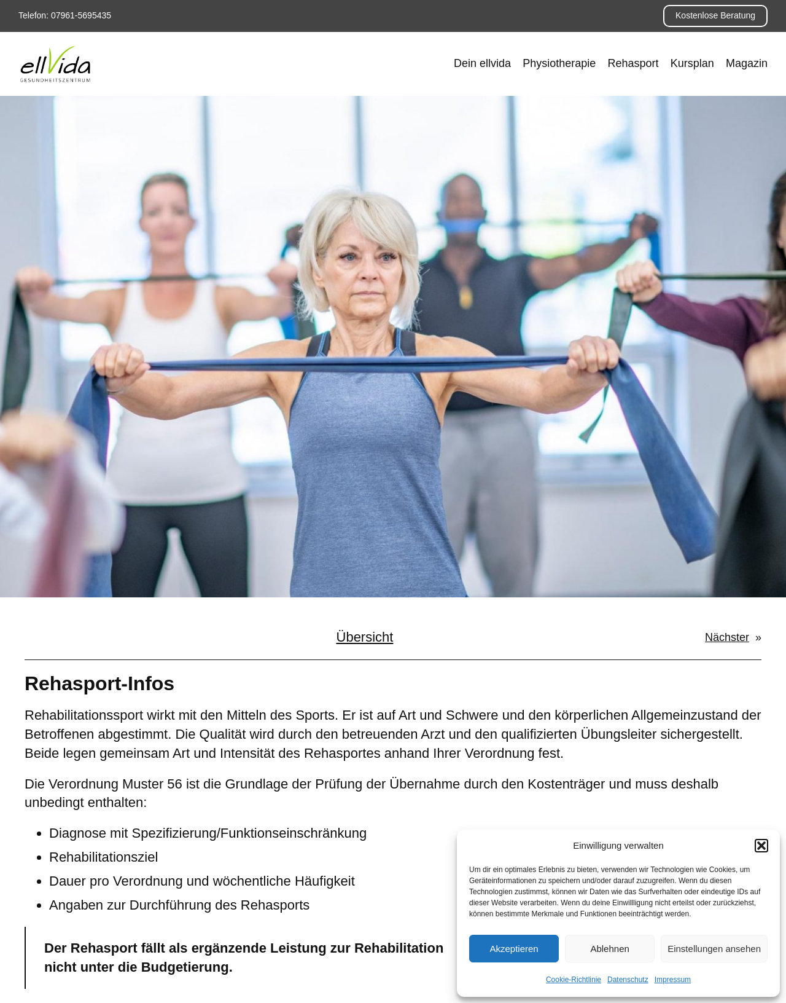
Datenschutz (627, 979)
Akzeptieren (513, 948)
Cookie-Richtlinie (573, 979)
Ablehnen (609, 948)
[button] (761, 846)
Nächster (727, 637)
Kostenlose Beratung (715, 15)
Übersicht (365, 637)
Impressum (673, 979)
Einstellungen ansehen (714, 948)
